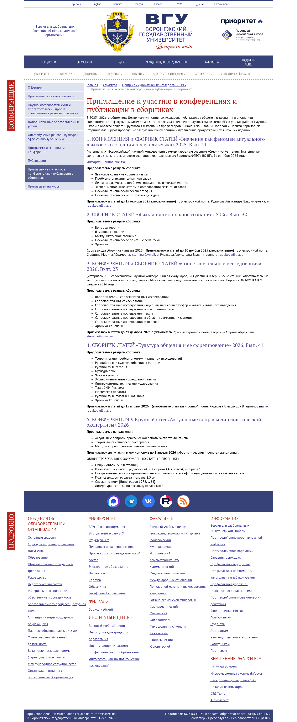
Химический (159, 633)
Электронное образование (108, 566)
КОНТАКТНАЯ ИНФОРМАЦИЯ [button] (237, 74)
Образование (38, 557)
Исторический (160, 553)
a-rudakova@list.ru (230, 254)
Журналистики (160, 546)
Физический (158, 613)
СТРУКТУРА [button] (67, 74)
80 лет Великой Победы (228, 531)
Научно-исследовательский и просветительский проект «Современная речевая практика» (53, 109)
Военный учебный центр (107, 625)
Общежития (97, 586)
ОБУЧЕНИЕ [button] (115, 74)
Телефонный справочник (107, 593)
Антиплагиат (219, 700)
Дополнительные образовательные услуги (54, 124)
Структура (110, 85)
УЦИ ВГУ (264, 718)
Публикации (37, 160)
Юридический (160, 646)
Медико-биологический (167, 573)
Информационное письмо (106, 162)
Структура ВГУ (99, 540)
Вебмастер (197, 718)
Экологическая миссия (227, 610)
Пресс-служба (218, 718)
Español (158, 4)
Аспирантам (219, 630)
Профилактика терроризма (230, 564)
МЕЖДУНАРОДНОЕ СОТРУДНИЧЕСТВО (166, 62)
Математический (162, 566)
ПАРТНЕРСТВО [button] (203, 74)
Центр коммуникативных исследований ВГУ (154, 85)
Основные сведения (42, 537)
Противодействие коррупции (232, 551)
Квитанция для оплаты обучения (234, 637)
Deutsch (117, 4)
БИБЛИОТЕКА (212, 62)
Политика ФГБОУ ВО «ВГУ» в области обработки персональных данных (217, 714)
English (97, 4)
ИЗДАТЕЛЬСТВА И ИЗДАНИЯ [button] (169, 74)
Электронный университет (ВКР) (233, 680)
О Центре (35, 87)
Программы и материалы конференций (46, 150)
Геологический (160, 540)
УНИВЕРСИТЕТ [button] (43, 74)
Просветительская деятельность (51, 96)
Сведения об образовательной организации (55, 32)
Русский (76, 4)
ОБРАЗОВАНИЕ (84, 62)
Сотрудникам (220, 644)
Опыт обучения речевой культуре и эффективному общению (53, 137)
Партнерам (218, 650)
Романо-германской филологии (173, 600)
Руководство (37, 577)
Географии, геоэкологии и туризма (175, 533)
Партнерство (98, 573)
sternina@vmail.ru (145, 254)
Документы (36, 551)
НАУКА (120, 62)
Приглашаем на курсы (44, 186)
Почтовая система (223, 667)
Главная (92, 85)
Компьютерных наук (164, 560)
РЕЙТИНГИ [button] (137, 74)
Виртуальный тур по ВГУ (106, 533)
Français (138, 4)
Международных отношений (171, 580)
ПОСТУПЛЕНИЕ (49, 62)
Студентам (217, 624)
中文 (179, 4)
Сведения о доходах (225, 557)
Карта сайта (221, 4)
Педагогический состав (45, 584)
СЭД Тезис (217, 693)
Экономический (161, 640)
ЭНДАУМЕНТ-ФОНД (248, 62)
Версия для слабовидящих (55, 26)
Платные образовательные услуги (52, 630)
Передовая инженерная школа (111, 546)
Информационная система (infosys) (236, 673)
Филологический (162, 620)
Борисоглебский (101, 609)
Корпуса (95, 580)
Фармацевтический (164, 606)
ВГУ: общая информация (107, 527)
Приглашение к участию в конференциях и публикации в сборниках (50, 173)
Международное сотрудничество (52, 664)
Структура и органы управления (51, 544)
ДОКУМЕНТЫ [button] (91, 74)
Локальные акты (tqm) (226, 687)
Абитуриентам (220, 617)
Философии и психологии (169, 626)
